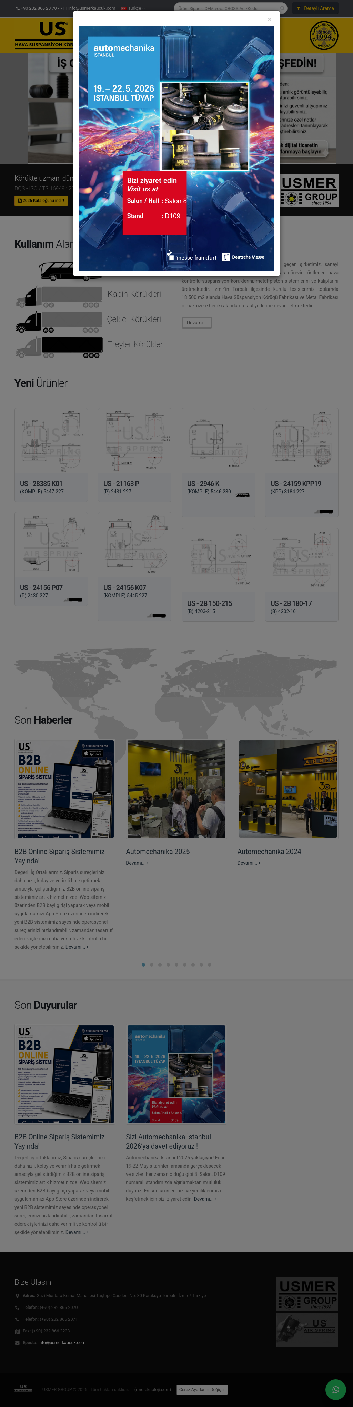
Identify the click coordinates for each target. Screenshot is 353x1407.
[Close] (269, 21)
